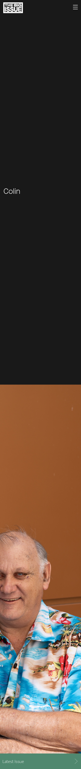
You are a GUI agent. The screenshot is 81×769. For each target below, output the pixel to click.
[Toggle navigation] (75, 8)
